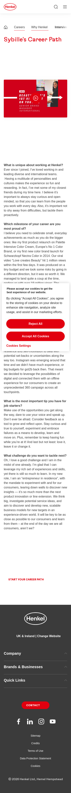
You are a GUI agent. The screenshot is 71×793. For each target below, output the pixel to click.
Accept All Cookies (35, 336)
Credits (35, 749)
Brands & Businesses (35, 673)
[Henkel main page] (10, 7)
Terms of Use (35, 756)
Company (35, 659)
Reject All (35, 323)
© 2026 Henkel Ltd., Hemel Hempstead (35, 785)
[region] (35, 317)
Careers (19, 27)
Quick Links (35, 686)
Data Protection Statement (35, 764)
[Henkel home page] (6, 27)
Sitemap (35, 741)
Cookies (35, 771)
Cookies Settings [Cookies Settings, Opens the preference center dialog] (18, 345)
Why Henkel (39, 27)
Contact (33, 711)
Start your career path (26, 585)
